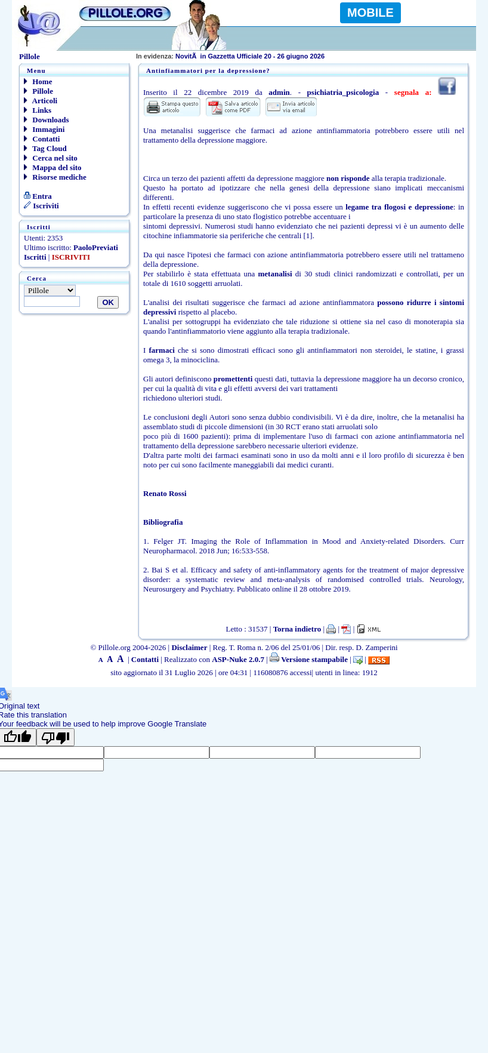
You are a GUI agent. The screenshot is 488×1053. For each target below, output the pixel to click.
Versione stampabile (309, 659)
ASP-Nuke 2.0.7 (238, 659)
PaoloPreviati (95, 247)
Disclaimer (189, 647)
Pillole (38, 91)
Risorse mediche (55, 177)
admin (278, 92)
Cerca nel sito (51, 157)
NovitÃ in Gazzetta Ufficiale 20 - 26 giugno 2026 (230, 56)
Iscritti (35, 257)
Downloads (46, 119)
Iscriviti (41, 205)
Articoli (40, 100)
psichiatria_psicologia (343, 92)
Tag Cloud (45, 148)
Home (38, 81)
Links (37, 110)
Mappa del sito (53, 167)
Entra (38, 196)
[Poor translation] (55, 737)
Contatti (42, 138)
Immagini (44, 129)
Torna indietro (297, 628)
